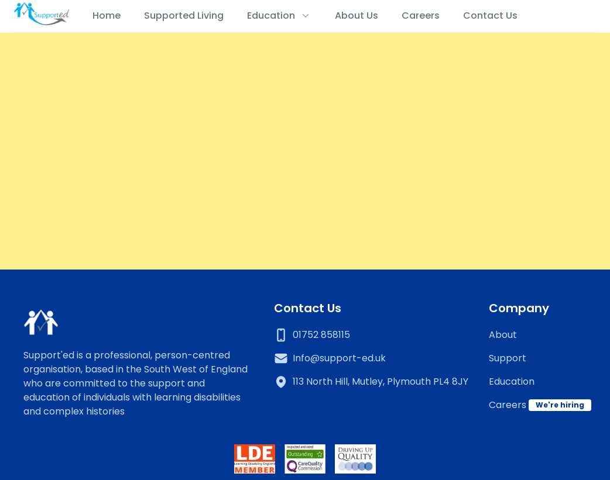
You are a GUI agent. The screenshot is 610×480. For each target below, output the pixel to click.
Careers (421, 15)
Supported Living (184, 15)
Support (507, 358)
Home (106, 15)
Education (511, 381)
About (503, 334)
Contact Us (490, 15)
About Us (356, 15)
